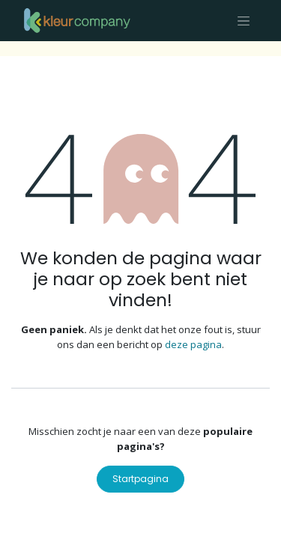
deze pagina (193, 344)
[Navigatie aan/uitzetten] (243, 20)
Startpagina (140, 478)
